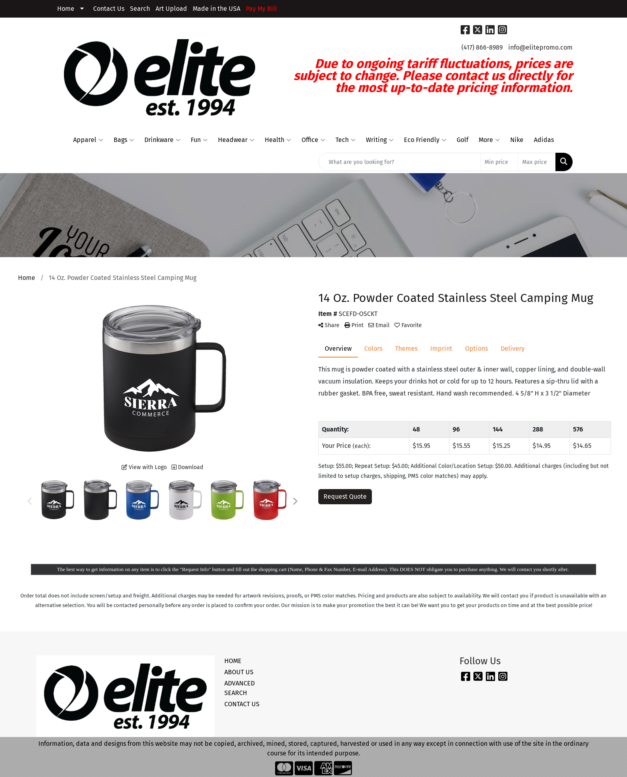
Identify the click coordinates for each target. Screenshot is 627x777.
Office (313, 140)
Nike (516, 140)
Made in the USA (216, 8)
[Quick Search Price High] (537, 162)
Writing (379, 140)
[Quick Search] (399, 162)
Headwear (236, 140)
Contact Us (108, 8)
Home (65, 8)
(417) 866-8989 (482, 47)
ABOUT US (239, 672)
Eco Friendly (425, 140)
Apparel (88, 140)
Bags (124, 140)
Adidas (544, 140)
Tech (345, 140)
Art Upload (171, 8)
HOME (233, 661)
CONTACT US (242, 704)
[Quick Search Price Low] (499, 162)
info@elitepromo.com (540, 47)
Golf (462, 140)
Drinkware (162, 140)
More (489, 140)
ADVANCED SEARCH (239, 688)
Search (140, 8)
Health (278, 140)
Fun (199, 140)
